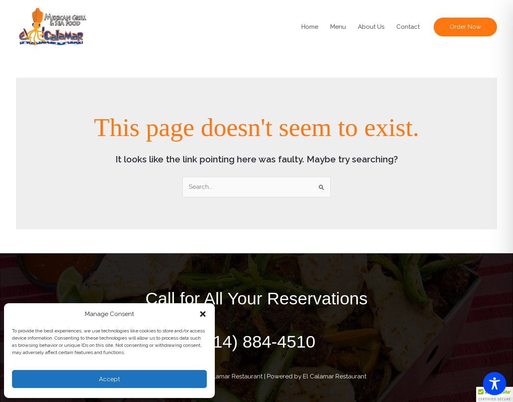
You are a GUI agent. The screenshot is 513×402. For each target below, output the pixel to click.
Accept (109, 379)
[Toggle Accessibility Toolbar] (494, 383)
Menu (338, 26)
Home (309, 26)
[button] (203, 314)
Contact (408, 26)
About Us (371, 26)
